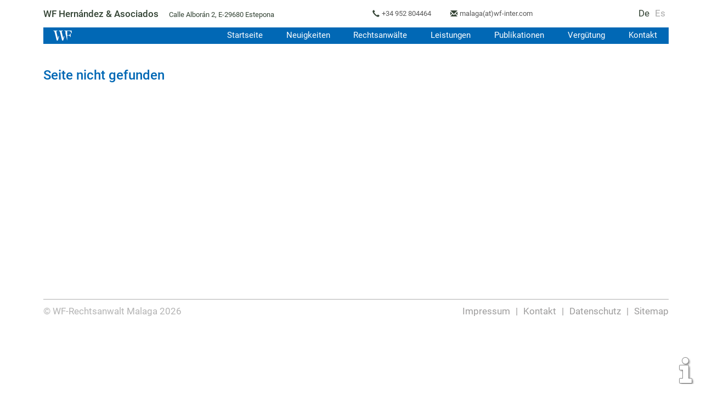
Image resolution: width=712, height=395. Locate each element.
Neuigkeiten (303, 35)
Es (660, 13)
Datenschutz (595, 311)
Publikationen (517, 35)
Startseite (239, 35)
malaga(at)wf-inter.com (500, 13)
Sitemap (651, 311)
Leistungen (447, 35)
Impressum (487, 311)
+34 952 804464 (408, 13)
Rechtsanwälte (376, 35)
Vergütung (585, 35)
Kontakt (642, 35)
